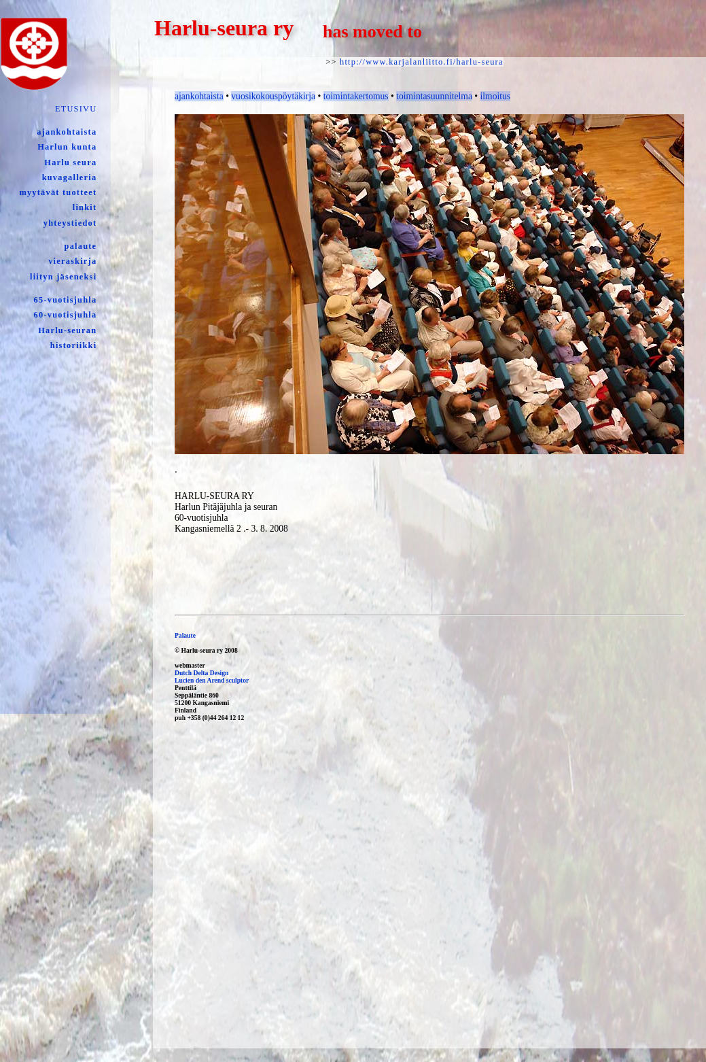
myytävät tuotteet (57, 192)
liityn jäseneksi (63, 276)
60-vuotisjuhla (65, 315)
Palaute (185, 635)
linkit (85, 207)
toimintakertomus (356, 96)
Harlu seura (70, 162)
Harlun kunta (66, 147)
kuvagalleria (69, 177)
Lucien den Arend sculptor (212, 680)
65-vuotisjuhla (65, 300)
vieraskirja (72, 261)
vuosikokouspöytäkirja (273, 96)
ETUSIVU (75, 109)
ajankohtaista (66, 132)
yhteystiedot (70, 223)
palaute (81, 246)
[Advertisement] (348, 918)
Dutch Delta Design (201, 672)
